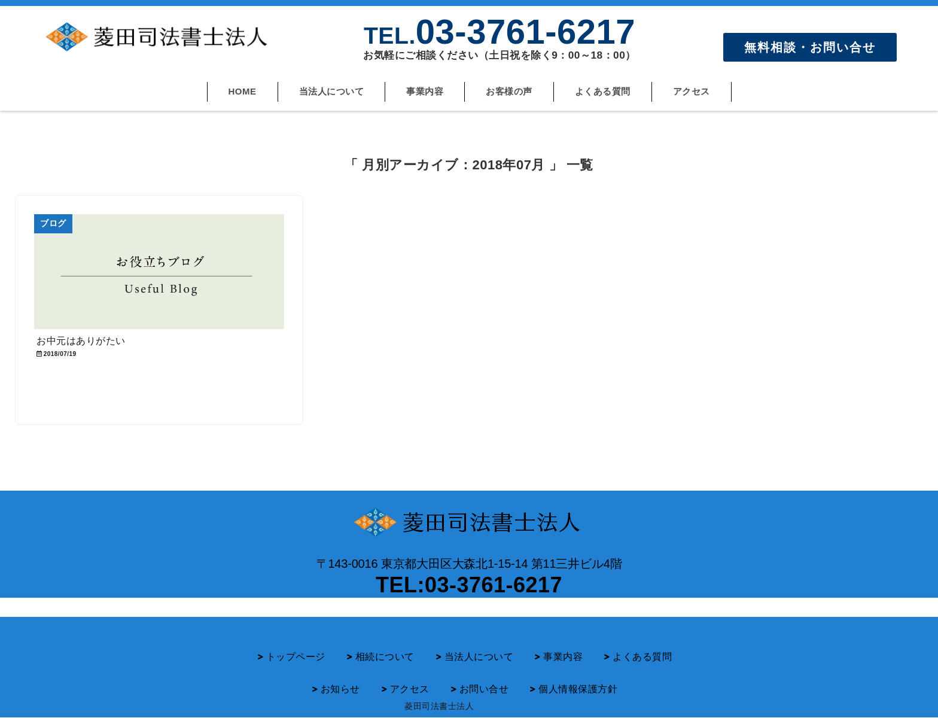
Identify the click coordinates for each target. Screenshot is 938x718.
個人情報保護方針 (577, 689)
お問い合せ (484, 689)
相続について (385, 657)
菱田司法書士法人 (439, 706)
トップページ (295, 657)
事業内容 (424, 91)
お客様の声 (509, 91)
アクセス (691, 91)
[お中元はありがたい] (159, 271)
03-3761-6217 (499, 31)
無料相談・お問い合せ (810, 47)
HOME (243, 91)
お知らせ (340, 689)
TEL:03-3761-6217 (469, 585)
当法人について (331, 91)
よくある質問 (603, 91)
